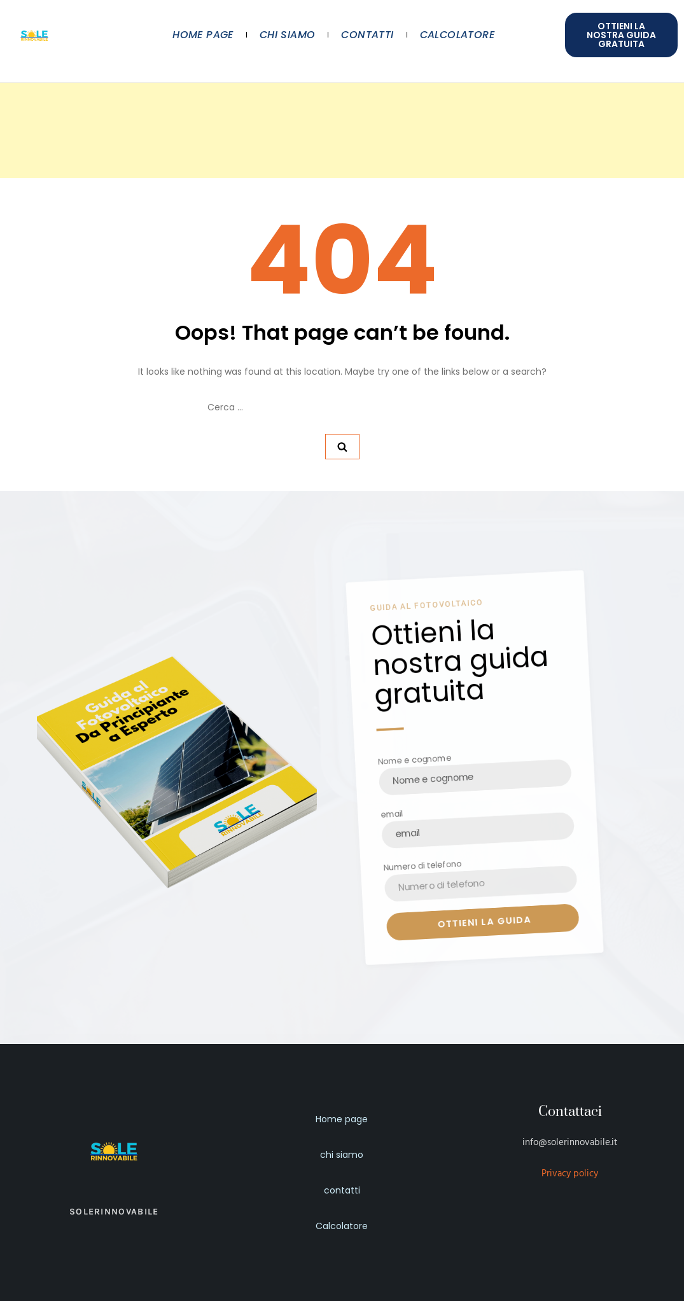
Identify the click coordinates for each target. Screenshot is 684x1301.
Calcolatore (457, 34)
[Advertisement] (342, 89)
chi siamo (288, 34)
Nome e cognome (413, 759)
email (390, 814)
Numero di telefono (421, 867)
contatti (367, 34)
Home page (203, 34)
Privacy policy (569, 1173)
